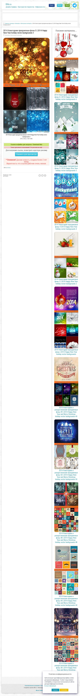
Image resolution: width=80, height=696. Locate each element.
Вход (67, 5)
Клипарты (7, 35)
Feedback (42, 690)
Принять (55, 690)
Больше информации (50, 686)
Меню (59, 5)
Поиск (51, 5)
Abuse (37, 690)
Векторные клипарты (16, 35)
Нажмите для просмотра (26, 154)
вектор (8, 167)
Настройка (64, 690)
